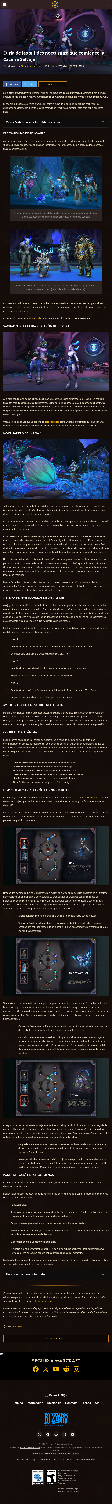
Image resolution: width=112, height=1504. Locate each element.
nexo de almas (92, 797)
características (52, 422)
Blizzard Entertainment (31, 66)
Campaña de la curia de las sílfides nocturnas (33, 122)
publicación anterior (42, 1301)
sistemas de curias (38, 318)
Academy (17, 1326)
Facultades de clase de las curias (26, 1274)
